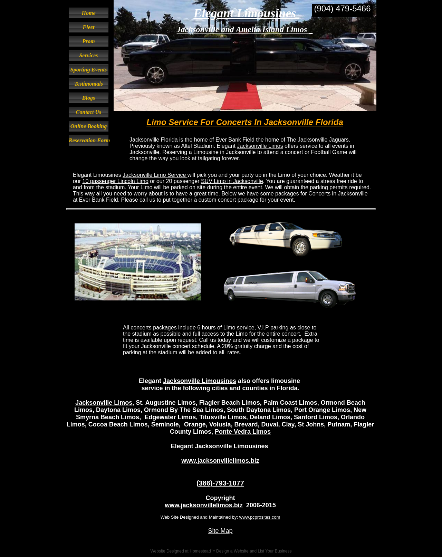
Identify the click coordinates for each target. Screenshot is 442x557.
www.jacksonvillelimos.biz (220, 460)
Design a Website (232, 551)
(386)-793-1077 (220, 483)
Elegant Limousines (246, 13)
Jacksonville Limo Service (154, 175)
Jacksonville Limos (260, 146)
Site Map (220, 530)
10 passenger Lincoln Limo (115, 181)
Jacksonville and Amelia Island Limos (243, 29)
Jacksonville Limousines (199, 380)
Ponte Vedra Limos (243, 431)
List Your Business (275, 551)
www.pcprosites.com (259, 517)
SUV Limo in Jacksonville (232, 181)
